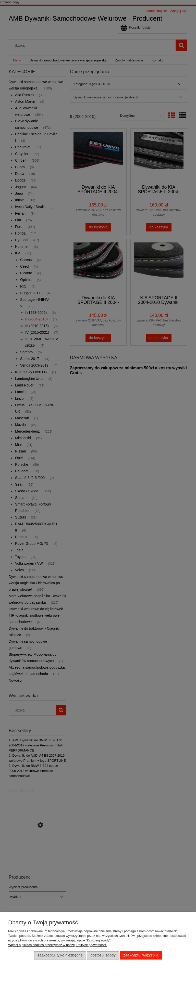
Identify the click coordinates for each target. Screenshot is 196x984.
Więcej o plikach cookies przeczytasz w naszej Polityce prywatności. (57, 945)
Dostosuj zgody (103, 955)
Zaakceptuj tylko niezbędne (60, 955)
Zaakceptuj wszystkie (140, 955)
